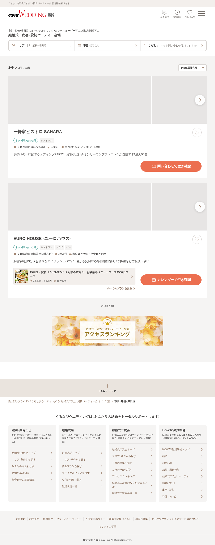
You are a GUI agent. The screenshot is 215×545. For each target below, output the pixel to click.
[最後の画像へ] (200, 100)
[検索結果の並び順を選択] (192, 67)
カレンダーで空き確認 (171, 279)
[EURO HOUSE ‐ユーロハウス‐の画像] (107, 207)
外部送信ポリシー (95, 518)
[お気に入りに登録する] (197, 132)
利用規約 (34, 518)
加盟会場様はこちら (120, 518)
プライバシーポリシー (69, 518)
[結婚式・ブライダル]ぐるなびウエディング (32, 401)
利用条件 (48, 518)
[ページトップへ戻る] (107, 388)
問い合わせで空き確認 (171, 166)
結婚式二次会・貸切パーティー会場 (80, 401)
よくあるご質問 (107, 526)
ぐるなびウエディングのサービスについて (175, 518)
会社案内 (21, 518)
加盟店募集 (141, 518)
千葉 (107, 401)
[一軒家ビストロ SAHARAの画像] (107, 100)
